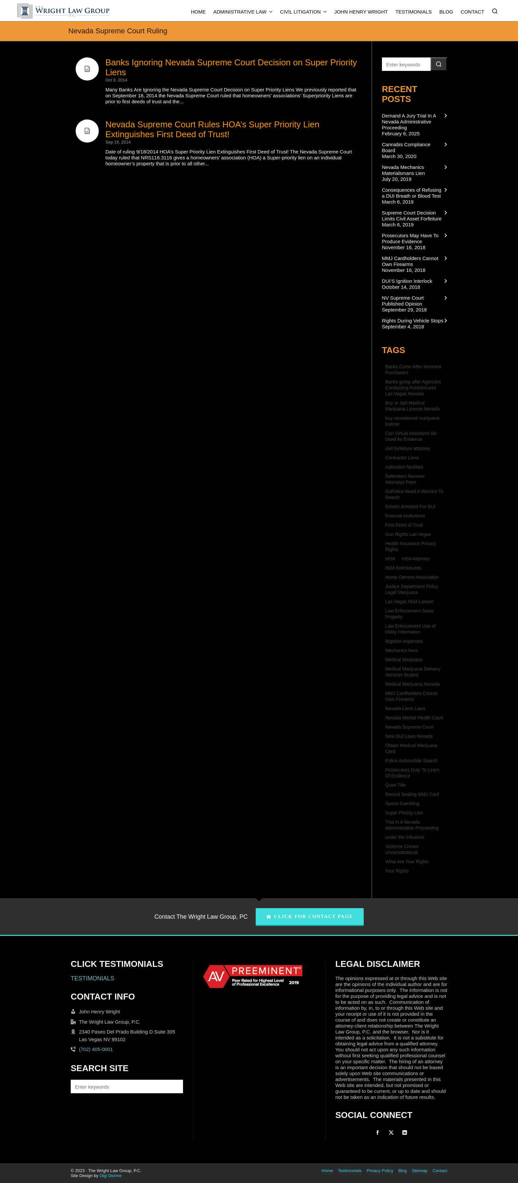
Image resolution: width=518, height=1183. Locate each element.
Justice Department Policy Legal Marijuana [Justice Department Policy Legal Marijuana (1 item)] (411, 589)
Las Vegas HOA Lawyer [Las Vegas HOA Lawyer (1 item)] (409, 601)
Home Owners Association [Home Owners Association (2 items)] (412, 577)
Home (327, 1170)
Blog (402, 1170)
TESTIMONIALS (92, 978)
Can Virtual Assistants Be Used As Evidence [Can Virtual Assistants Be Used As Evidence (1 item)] (411, 436)
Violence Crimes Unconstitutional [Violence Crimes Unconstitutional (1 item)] (402, 849)
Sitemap (419, 1170)
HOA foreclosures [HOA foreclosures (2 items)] (403, 568)
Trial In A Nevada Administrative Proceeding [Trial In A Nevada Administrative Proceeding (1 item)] (412, 825)
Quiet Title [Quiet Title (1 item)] (395, 785)
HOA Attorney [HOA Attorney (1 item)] (415, 558)
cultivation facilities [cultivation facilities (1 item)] (404, 467)
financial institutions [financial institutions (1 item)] (405, 515)
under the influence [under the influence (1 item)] (404, 837)
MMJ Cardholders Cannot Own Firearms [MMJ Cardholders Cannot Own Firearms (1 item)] (411, 696)
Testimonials (350, 1170)
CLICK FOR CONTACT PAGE (309, 916)
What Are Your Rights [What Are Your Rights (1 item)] (407, 861)
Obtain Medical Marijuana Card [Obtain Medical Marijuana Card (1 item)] (411, 748)
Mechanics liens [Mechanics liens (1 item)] (401, 650)
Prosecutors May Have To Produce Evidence (410, 238)
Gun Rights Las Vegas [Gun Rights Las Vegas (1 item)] (408, 534)
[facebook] (378, 1132)
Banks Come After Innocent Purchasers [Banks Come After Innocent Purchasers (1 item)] (413, 369)
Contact (439, 1170)
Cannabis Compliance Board (406, 147)
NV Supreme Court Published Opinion (403, 301)
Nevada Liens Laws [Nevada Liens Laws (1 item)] (405, 708)
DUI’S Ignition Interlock (407, 281)
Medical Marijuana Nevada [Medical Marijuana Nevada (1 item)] (412, 684)
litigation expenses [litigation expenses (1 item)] (404, 641)
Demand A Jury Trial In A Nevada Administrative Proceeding (409, 121)
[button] (438, 64)
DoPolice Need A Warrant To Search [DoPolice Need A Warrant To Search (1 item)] (414, 494)
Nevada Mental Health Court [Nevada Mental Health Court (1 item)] (414, 717)
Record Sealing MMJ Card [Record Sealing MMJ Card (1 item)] (412, 794)
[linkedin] (405, 1132)
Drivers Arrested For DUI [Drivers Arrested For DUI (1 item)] (410, 506)
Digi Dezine (110, 1175)
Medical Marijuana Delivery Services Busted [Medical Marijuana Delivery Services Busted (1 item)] (412, 671)
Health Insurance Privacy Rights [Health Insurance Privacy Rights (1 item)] (410, 546)
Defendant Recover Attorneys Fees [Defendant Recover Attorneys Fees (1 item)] (405, 479)
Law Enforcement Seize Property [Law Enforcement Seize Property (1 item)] (409, 613)
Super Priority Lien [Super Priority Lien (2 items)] (404, 812)
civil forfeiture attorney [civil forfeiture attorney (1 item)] (407, 448)
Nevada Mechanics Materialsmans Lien (403, 170)
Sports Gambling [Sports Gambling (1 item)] (402, 803)
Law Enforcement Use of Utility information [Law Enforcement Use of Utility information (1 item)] (410, 629)
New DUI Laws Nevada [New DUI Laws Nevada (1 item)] (409, 736)
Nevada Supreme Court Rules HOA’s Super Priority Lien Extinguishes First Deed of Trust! (212, 129)
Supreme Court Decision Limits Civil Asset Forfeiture (412, 215)
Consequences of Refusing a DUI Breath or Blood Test (411, 193)
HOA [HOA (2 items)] (390, 558)
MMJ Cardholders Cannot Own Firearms (410, 261)
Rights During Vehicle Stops (412, 320)
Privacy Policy (380, 1170)
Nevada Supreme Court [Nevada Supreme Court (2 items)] (409, 727)
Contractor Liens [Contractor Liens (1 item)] (402, 457)
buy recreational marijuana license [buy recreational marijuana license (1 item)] (412, 421)
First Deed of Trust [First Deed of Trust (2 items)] (404, 525)
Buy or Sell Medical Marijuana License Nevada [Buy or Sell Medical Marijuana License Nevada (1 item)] (412, 405)
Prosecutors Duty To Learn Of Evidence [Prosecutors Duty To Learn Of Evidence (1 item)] (412, 772)
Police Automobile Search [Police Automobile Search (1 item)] (411, 760)
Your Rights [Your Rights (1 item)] (397, 870)
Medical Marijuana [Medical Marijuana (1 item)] (404, 659)
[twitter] (391, 1132)
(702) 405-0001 (96, 1049)
